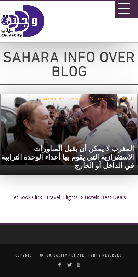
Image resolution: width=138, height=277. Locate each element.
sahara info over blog (63, 99)
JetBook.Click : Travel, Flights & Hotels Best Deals (69, 197)
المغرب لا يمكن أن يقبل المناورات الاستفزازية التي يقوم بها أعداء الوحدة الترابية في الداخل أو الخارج (67, 157)
